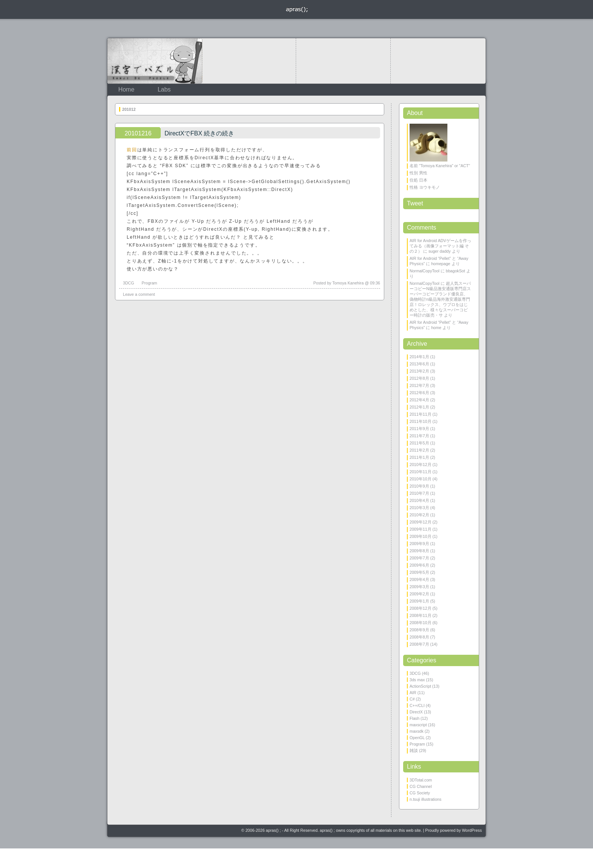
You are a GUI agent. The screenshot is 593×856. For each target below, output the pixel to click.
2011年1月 (419, 457)
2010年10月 (421, 479)
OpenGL (417, 737)
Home (126, 89)
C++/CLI (417, 705)
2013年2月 (419, 371)
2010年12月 (421, 464)
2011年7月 (419, 435)
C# (412, 699)
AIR (413, 692)
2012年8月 (419, 378)
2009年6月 (419, 565)
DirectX (416, 712)
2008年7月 (419, 644)
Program (149, 283)
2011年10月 (421, 421)
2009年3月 (419, 586)
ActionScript (420, 686)
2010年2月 (419, 515)
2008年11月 (421, 615)
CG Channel (421, 786)
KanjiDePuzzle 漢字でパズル (154, 61)
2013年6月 (419, 364)
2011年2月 (419, 450)
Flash (414, 718)
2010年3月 (419, 507)
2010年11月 (421, 471)
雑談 (414, 750)
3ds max (417, 679)
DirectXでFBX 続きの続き (199, 133)
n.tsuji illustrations (425, 799)
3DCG (128, 283)
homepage (440, 263)
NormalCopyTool (424, 271)
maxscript (418, 724)
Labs (164, 89)
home (436, 327)
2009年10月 (421, 536)
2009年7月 (419, 558)
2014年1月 (419, 356)
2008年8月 (419, 637)
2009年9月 (419, 543)
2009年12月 (421, 522)
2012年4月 (419, 400)
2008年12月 (421, 608)
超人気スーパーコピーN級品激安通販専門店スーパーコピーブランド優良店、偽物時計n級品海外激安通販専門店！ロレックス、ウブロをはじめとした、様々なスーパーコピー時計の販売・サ (440, 299)
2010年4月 (419, 500)
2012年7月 (419, 385)
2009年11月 (421, 529)
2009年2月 (419, 594)
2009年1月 (419, 601)
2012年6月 (419, 392)
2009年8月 (419, 550)
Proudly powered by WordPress (453, 830)
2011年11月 (421, 414)
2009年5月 (419, 572)
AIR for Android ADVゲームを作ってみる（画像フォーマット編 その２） (440, 245)
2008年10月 (421, 622)
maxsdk (417, 731)
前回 (132, 149)
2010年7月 (419, 493)
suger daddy (439, 251)
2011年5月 (419, 443)
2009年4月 (419, 579)
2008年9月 (419, 630)
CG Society (420, 793)
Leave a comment (139, 294)
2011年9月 (419, 428)
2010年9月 (419, 486)
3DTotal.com (421, 780)
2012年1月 (419, 407)
